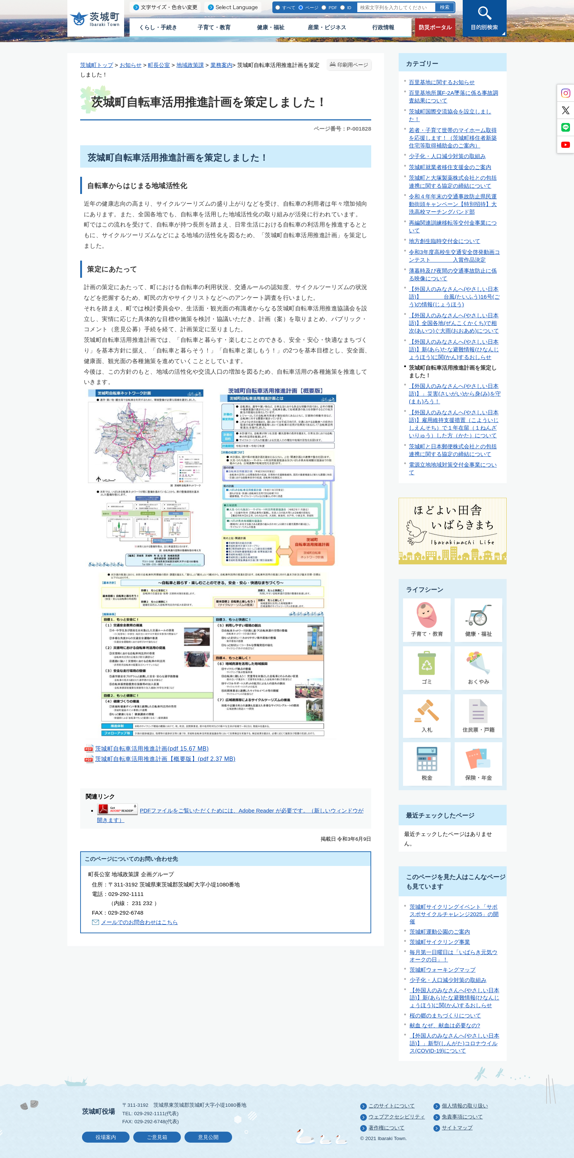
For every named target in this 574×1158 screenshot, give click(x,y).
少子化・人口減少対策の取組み (447, 156)
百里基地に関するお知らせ (442, 82)
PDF (332, 7)
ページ (311, 7)
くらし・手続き (158, 27)
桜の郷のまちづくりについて (445, 1015)
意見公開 (208, 1137)
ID (348, 7)
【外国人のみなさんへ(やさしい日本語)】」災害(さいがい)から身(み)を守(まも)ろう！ (455, 393)
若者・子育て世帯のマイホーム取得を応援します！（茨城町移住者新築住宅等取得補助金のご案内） (453, 138)
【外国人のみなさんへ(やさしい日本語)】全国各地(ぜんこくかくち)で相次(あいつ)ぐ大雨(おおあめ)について (454, 323)
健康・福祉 (270, 27)
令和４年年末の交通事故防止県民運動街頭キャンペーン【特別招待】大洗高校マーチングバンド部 (453, 204)
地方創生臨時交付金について (444, 241)
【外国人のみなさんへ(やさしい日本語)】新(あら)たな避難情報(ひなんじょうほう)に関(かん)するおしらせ (454, 349)
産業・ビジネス (327, 27)
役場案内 (106, 1137)
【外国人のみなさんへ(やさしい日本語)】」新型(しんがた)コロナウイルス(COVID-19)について (454, 1043)
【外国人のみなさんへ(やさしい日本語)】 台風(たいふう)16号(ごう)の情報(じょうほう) (454, 296)
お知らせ (131, 65)
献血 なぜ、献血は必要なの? (445, 1025)
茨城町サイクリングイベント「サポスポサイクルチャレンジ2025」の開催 (454, 914)
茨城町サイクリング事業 (440, 942)
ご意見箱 (157, 1137)
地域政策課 (190, 65)
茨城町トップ (96, 65)
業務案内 (221, 65)
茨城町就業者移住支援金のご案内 (450, 167)
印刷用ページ (353, 65)
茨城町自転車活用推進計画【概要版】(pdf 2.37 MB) (159, 759)
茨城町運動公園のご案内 (440, 932)
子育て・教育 (214, 27)
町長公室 (159, 65)
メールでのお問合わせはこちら (139, 922)
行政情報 (383, 27)
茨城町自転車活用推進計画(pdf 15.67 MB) (146, 749)
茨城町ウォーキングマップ (443, 970)
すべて (288, 7)
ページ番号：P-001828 (342, 129)
